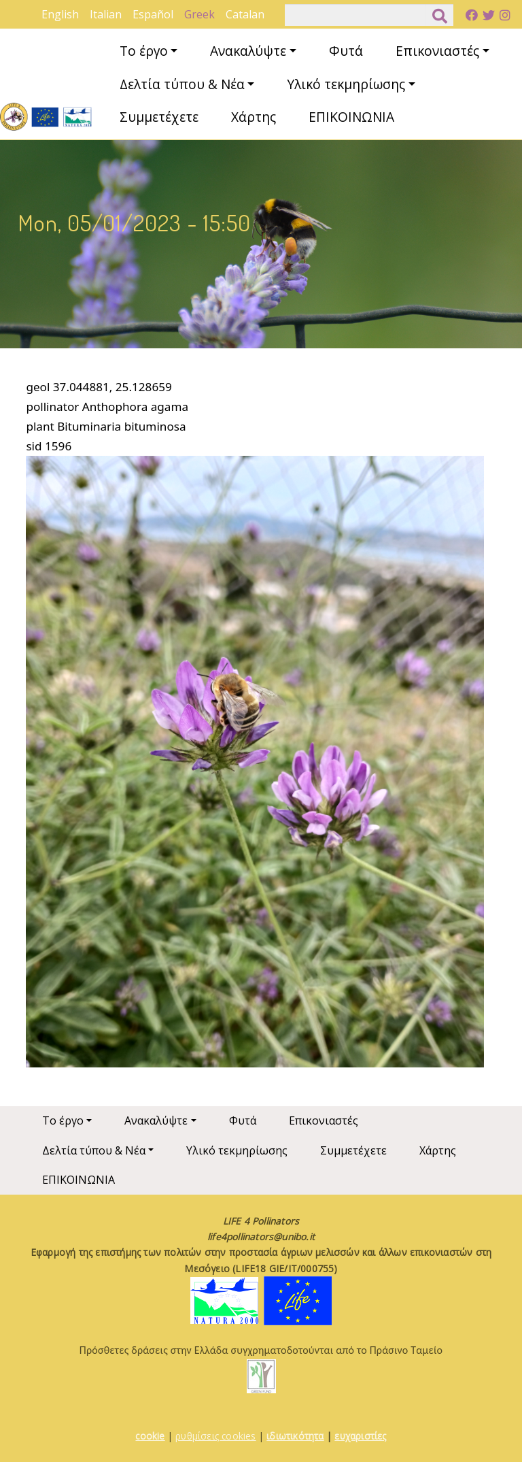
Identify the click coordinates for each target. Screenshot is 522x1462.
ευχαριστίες (360, 1435)
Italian (106, 14)
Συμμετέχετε (159, 116)
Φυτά (346, 50)
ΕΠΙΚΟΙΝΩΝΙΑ (351, 116)
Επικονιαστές (437, 50)
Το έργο (144, 50)
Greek (199, 14)
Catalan (245, 14)
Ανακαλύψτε (248, 50)
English (60, 14)
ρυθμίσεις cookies (215, 1435)
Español (153, 14)
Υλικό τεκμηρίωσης (346, 84)
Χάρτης (253, 116)
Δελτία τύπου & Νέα (182, 84)
